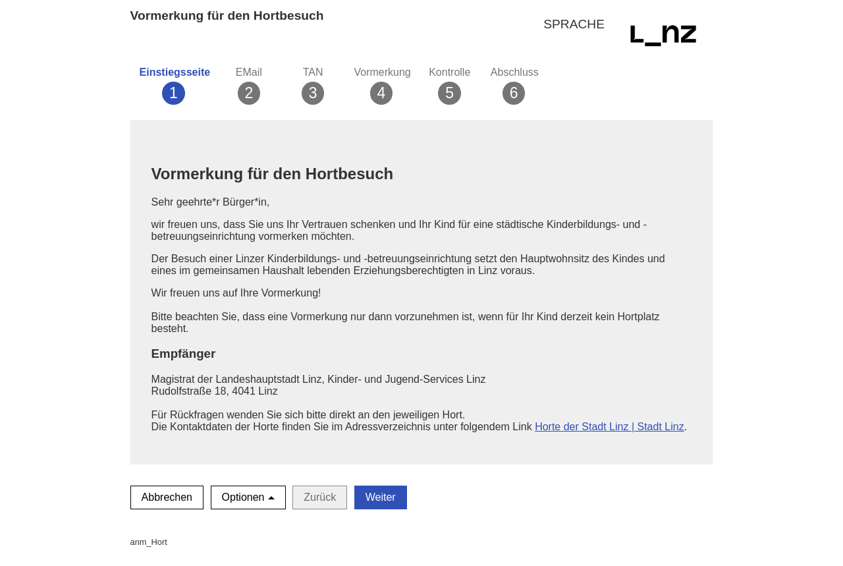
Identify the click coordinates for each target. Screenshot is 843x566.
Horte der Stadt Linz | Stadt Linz (609, 426)
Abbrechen (167, 497)
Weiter (381, 497)
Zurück (320, 497)
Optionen (243, 497)
